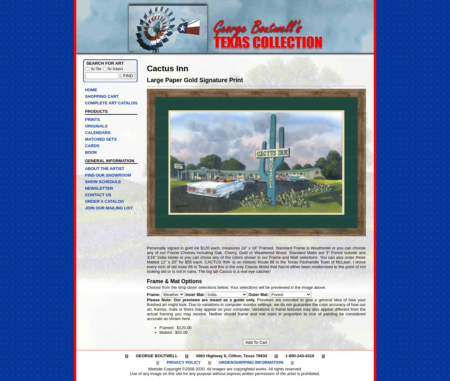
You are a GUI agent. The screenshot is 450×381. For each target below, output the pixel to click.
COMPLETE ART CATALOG (111, 103)
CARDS (92, 145)
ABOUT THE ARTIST (104, 168)
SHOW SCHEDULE (103, 181)
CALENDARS (98, 132)
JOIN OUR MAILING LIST (109, 208)
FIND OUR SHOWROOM (108, 175)
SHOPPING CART (102, 96)
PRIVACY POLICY (184, 362)
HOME (91, 90)
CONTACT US (98, 195)
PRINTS (92, 119)
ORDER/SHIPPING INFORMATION (250, 362)
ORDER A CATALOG (104, 201)
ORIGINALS (96, 126)
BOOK (91, 152)
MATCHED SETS (101, 139)
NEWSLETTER (99, 188)
